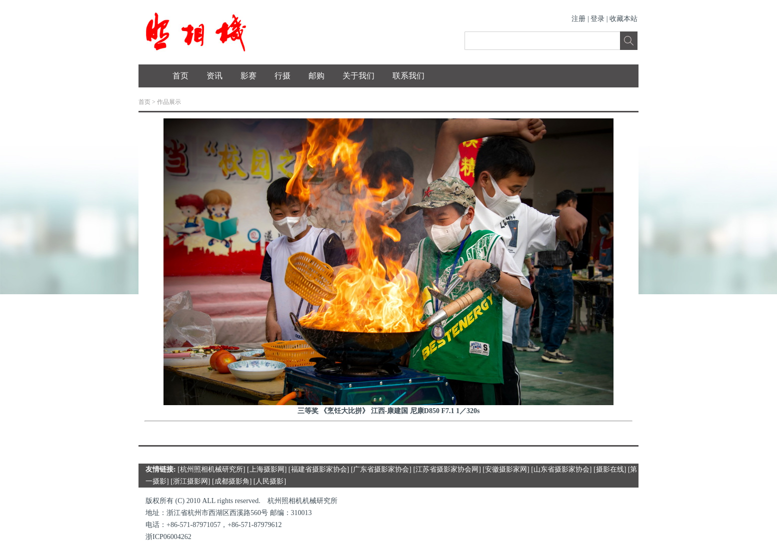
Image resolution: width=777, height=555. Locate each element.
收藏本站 (624, 18)
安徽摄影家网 (506, 469)
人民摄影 (270, 481)
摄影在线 (610, 469)
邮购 (316, 75)
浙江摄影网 (190, 481)
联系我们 (408, 75)
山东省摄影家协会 (562, 469)
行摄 (282, 75)
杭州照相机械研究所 (211, 469)
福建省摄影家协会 (319, 469)
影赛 (248, 75)
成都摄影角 (232, 481)
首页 (180, 75)
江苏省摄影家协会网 (447, 469)
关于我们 (358, 75)
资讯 (214, 75)
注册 (579, 18)
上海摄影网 (267, 469)
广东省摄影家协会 (381, 469)
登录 (597, 18)
